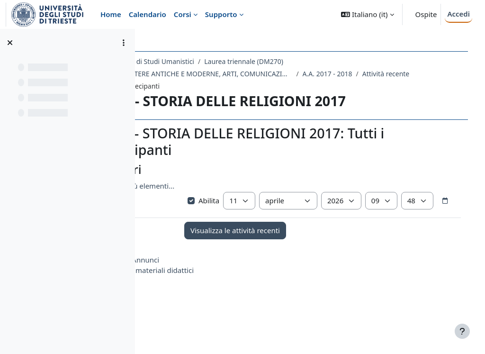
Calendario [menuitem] (147, 14)
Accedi (458, 13)
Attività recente (187, 86)
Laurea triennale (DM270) (304, 61)
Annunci (206, 281)
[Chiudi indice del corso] (10, 42)
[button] (367, 14)
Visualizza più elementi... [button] (194, 188)
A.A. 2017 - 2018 (388, 73)
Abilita (246, 203)
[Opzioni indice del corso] (123, 42)
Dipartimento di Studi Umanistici (204, 61)
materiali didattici (225, 291)
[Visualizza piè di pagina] (462, 331)
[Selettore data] (275, 222)
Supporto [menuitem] (221, 14)
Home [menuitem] (110, 14)
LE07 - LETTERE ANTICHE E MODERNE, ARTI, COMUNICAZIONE (258, 73)
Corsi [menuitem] (182, 14)
